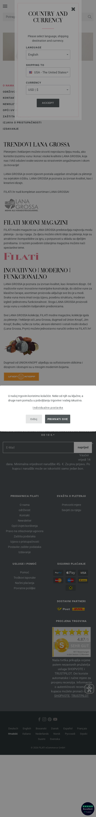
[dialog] (48, 409)
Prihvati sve (57, 418)
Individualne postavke (48, 407)
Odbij (34, 418)
